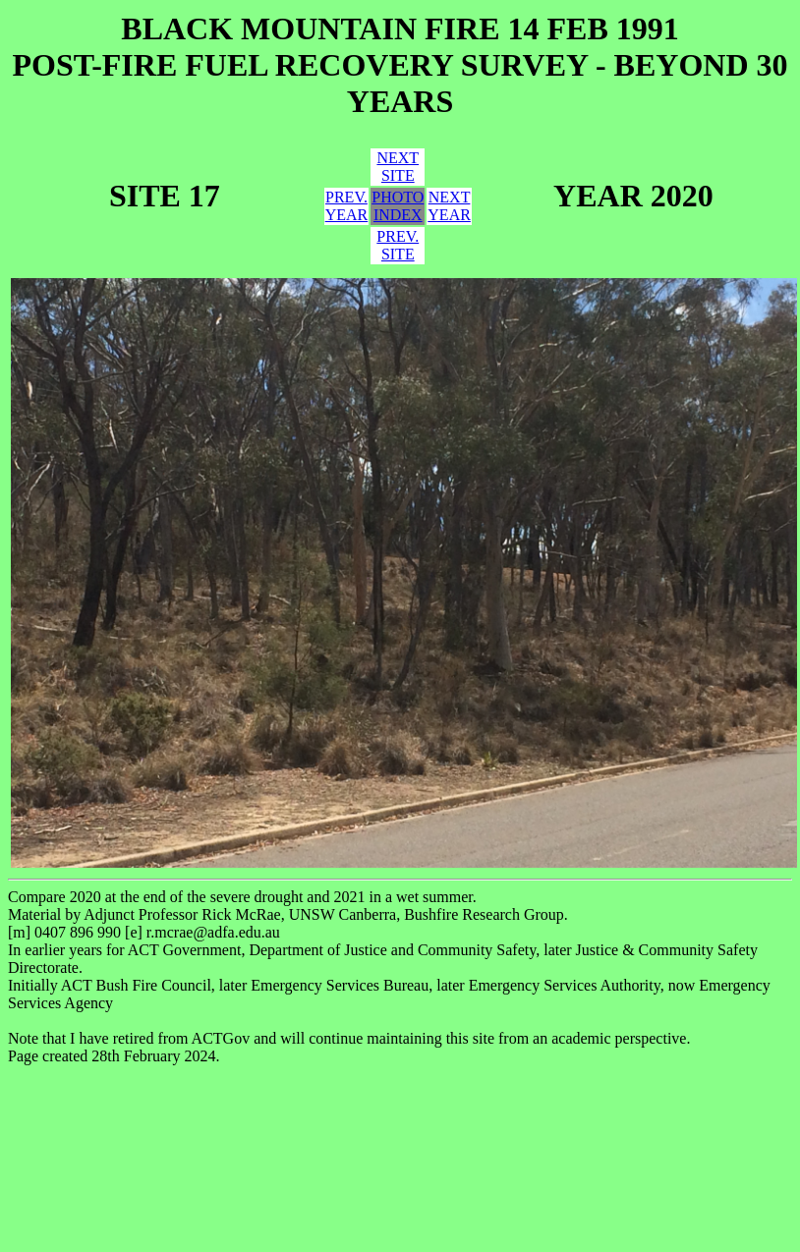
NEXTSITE (397, 166)
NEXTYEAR (449, 206)
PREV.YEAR (347, 206)
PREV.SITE (397, 245)
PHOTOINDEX (397, 206)
